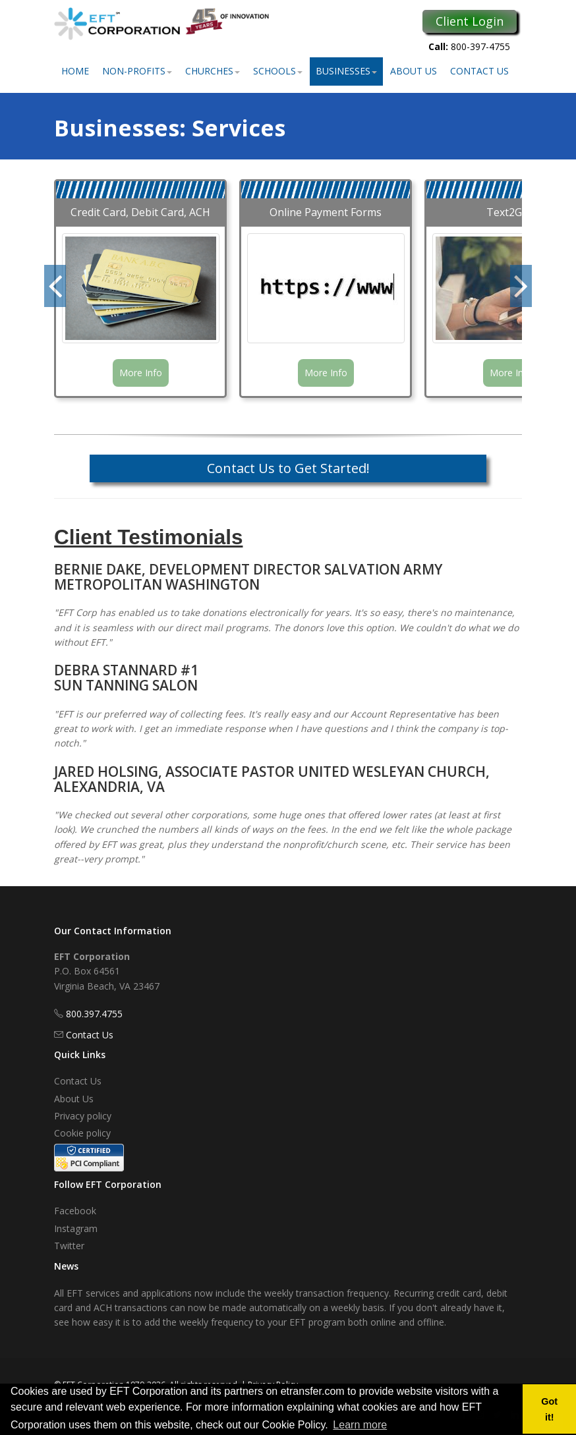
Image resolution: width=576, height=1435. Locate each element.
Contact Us (479, 71)
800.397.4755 (94, 1013)
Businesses (346, 71)
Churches (212, 71)
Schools (277, 71)
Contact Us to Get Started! (288, 468)
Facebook (75, 1210)
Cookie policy (82, 1133)
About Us (413, 71)
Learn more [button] (360, 1424)
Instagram (76, 1228)
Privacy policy (82, 1116)
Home (75, 71)
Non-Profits (137, 71)
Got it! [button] (549, 1409)
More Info (140, 372)
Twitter (69, 1245)
